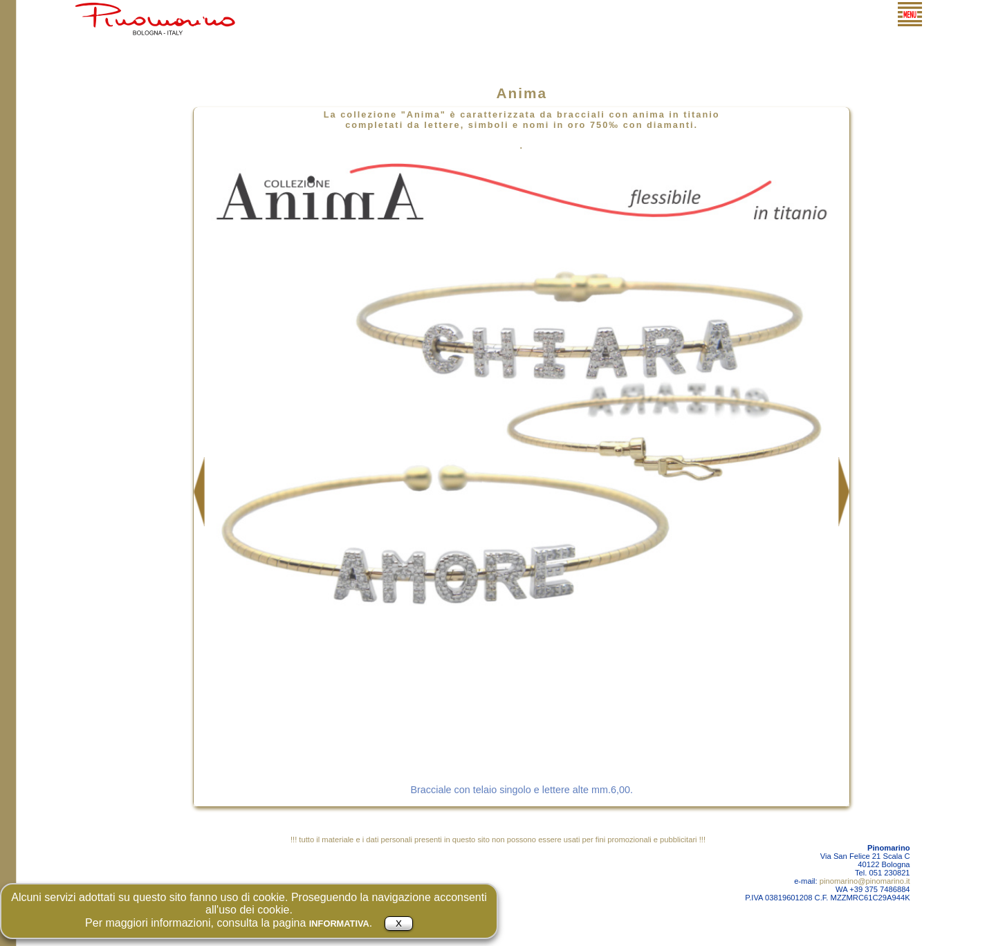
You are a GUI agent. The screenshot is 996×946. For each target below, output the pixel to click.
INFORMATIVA (339, 923)
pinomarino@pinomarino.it (865, 881)
